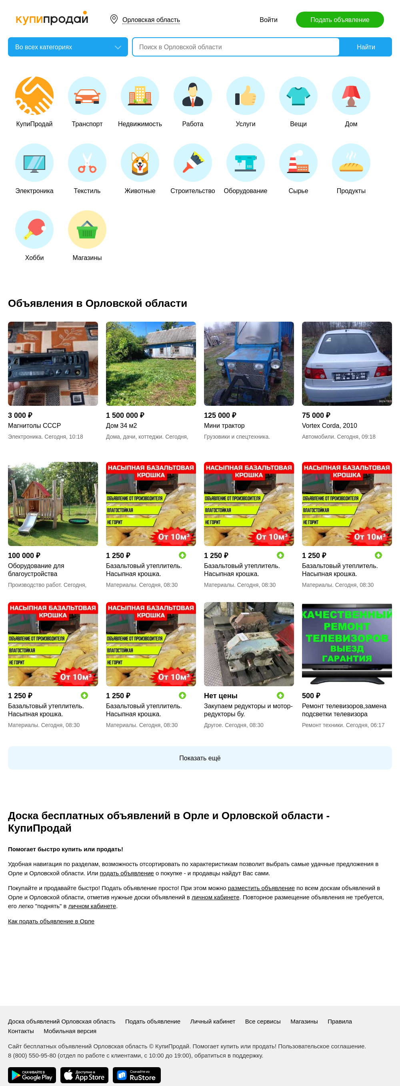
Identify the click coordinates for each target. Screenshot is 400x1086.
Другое (213, 725)
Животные (140, 168)
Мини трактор (224, 425)
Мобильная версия (70, 1031)
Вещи (298, 102)
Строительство (192, 168)
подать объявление (127, 873)
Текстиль (87, 168)
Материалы (121, 585)
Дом (351, 102)
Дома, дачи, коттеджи (134, 436)
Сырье (298, 168)
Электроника (34, 168)
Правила (340, 1021)
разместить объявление (261, 888)
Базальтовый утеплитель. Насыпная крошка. (144, 569)
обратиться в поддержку (228, 1055)
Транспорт (87, 102)
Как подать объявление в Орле (51, 921)
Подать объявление (339, 19)
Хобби (34, 235)
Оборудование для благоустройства (36, 569)
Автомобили (318, 436)
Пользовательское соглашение (321, 1046)
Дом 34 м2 (121, 425)
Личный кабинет (213, 1021)
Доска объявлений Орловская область (62, 1021)
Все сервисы (263, 1021)
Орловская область (151, 19)
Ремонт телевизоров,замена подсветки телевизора (344, 710)
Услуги (245, 102)
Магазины (87, 235)
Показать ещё (199, 758)
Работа (193, 102)
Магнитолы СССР (34, 425)
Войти (269, 19)
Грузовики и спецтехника (236, 436)
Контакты (21, 1031)
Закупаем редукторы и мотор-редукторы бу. (248, 710)
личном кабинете (215, 897)
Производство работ (34, 585)
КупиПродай (34, 102)
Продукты (351, 168)
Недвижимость (140, 102)
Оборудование (246, 168)
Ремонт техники (322, 725)
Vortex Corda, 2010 (329, 425)
